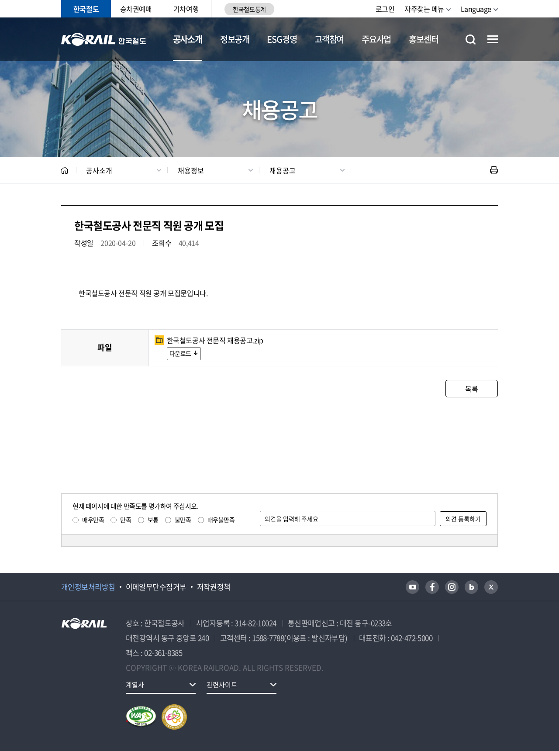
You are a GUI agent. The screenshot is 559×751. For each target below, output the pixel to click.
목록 (471, 388)
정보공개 (234, 39)
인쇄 (494, 170)
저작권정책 (214, 587)
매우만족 (93, 519)
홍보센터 (423, 39)
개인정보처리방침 (88, 587)
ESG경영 (282, 39)
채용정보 (191, 170)
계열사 (135, 684)
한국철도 (86, 8)
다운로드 (180, 353)
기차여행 (186, 8)
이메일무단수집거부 (156, 587)
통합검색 (471, 39)
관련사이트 (222, 684)
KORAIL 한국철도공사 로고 (103, 39)
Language (476, 8)
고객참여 (329, 39)
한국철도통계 (249, 9)
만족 (125, 519)
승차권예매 (136, 8)
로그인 (385, 8)
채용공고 (282, 170)
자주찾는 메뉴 (424, 8)
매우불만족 (221, 519)
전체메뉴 (492, 39)
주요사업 (376, 39)
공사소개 (187, 39)
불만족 (183, 519)
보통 (153, 519)
